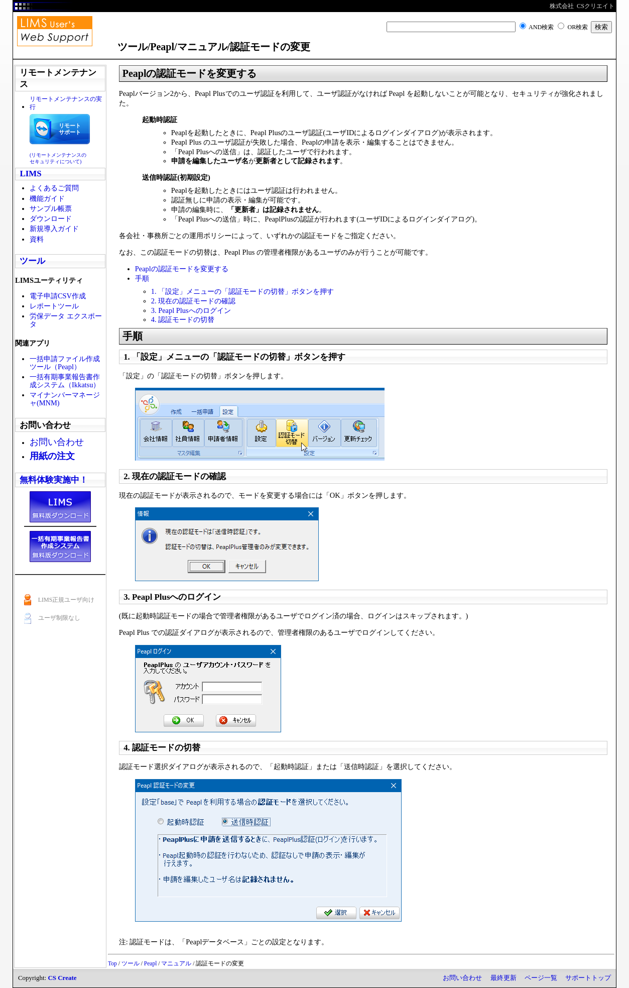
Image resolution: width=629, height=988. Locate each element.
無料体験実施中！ (54, 480)
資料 (37, 239)
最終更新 (503, 977)
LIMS (30, 173)
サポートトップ (588, 977)
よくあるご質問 (54, 188)
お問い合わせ (462, 977)
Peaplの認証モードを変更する (181, 269)
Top (112, 963)
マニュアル (176, 963)
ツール (32, 261)
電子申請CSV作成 (58, 296)
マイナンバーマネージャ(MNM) (65, 399)
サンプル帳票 (51, 208)
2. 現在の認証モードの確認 (193, 301)
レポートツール (54, 306)
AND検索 (541, 27)
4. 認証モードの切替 (182, 319)
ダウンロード (51, 218)
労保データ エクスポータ (66, 320)
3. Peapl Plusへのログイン (191, 310)
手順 (142, 278)
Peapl (150, 963)
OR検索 (577, 27)
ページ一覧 (541, 977)
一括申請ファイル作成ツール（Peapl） (65, 363)
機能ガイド (47, 198)
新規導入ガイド (54, 229)
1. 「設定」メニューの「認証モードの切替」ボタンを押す (242, 291)
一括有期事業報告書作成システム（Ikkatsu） (65, 381)
